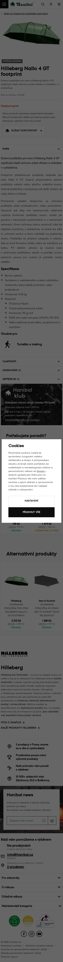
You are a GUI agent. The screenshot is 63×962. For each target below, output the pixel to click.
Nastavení (31, 500)
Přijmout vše (31, 512)
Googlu (41, 471)
